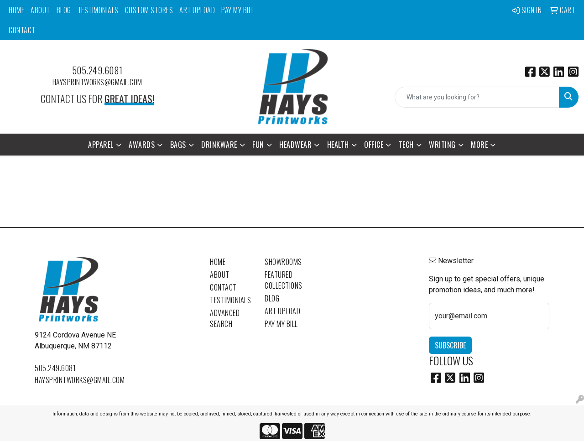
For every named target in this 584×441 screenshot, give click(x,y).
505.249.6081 (97, 70)
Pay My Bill (238, 10)
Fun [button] (258, 144)
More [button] (479, 144)
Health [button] (338, 144)
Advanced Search (225, 318)
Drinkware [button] (219, 144)
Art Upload (197, 10)
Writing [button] (442, 144)
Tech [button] (406, 144)
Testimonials (98, 10)
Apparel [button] (101, 144)
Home (16, 10)
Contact (22, 30)
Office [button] (373, 144)
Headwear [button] (295, 144)
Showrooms (283, 261)
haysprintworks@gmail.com (97, 82)
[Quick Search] (477, 97)
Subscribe (450, 345)
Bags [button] (178, 144)
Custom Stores (149, 10)
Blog (64, 10)
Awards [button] (142, 144)
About (40, 10)
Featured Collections (283, 280)
